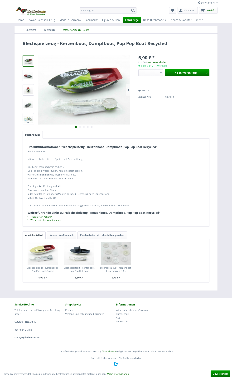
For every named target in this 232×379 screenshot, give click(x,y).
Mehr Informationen (118, 373)
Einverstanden (220, 373)
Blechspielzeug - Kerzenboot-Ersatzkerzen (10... (116, 269)
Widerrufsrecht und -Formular (132, 310)
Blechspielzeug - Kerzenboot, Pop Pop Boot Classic (42, 269)
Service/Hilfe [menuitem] (206, 2)
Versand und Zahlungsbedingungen (84, 313)
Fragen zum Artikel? (40, 216)
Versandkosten (109, 351)
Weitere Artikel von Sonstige (44, 220)
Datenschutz (123, 313)
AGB (118, 317)
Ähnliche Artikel (34, 235)
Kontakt (69, 310)
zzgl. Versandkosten (157, 61)
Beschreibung (32, 134)
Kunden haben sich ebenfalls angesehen (102, 235)
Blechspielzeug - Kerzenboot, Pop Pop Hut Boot (79, 269)
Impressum (122, 321)
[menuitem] (108, 10)
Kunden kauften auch (61, 235)
